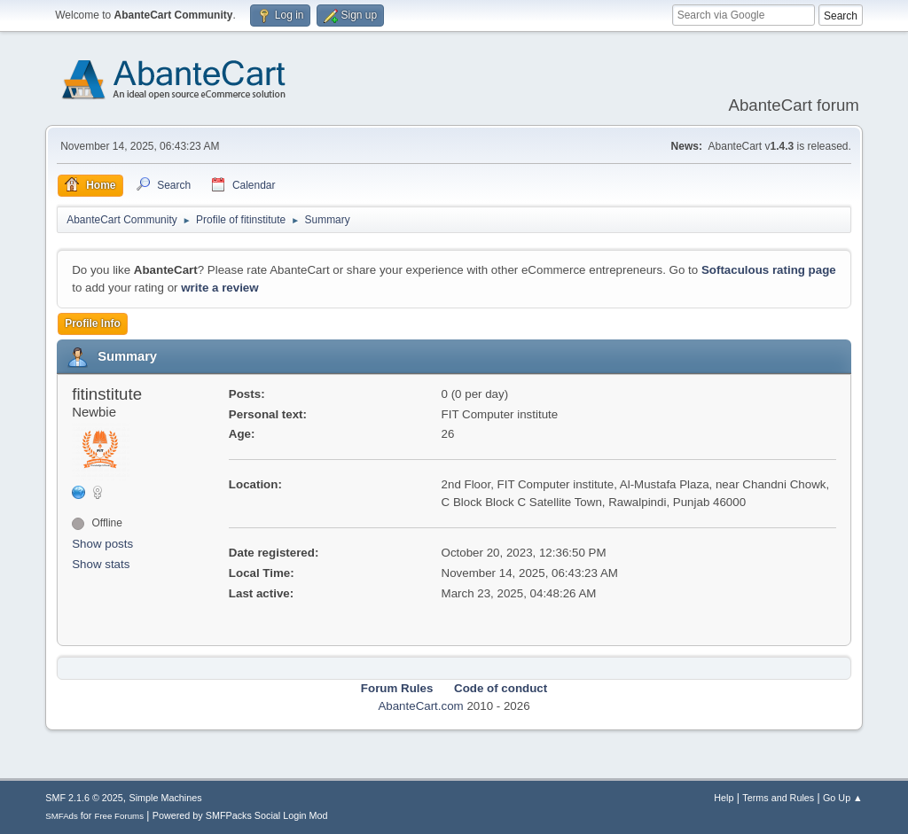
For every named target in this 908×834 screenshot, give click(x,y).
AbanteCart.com (420, 706)
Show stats (100, 564)
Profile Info (93, 323)
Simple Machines (165, 797)
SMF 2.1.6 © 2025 (84, 797)
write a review (219, 287)
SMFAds (61, 816)
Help (723, 797)
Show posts (102, 543)
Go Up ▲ (843, 797)
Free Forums (119, 816)
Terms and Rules (778, 797)
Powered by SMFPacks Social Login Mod (240, 815)
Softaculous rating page (768, 270)
